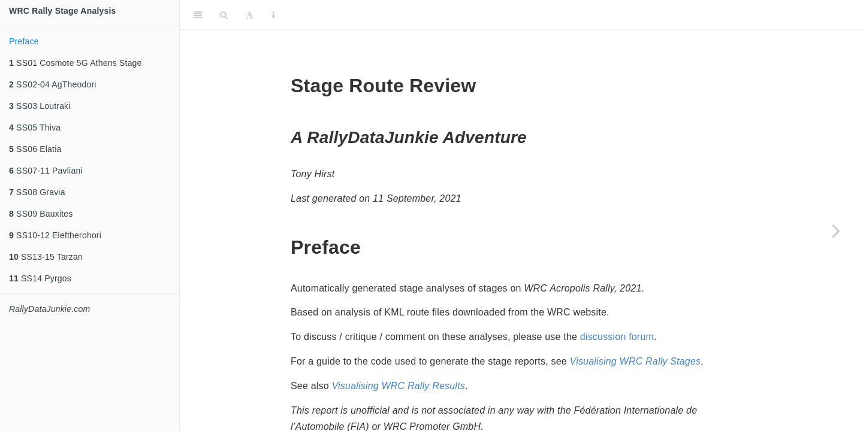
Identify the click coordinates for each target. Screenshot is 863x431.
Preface (24, 41)
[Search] (224, 15)
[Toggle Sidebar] (198, 15)
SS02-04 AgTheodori (52, 84)
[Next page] (836, 230)
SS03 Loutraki (40, 106)
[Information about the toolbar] (273, 15)
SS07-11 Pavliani (46, 170)
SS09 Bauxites (41, 213)
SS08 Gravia (37, 192)
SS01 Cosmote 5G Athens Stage (75, 63)
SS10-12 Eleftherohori (55, 235)
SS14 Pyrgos (40, 278)
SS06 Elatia (35, 149)
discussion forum (617, 337)
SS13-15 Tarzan (46, 257)
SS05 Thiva (35, 127)
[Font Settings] (249, 15)
